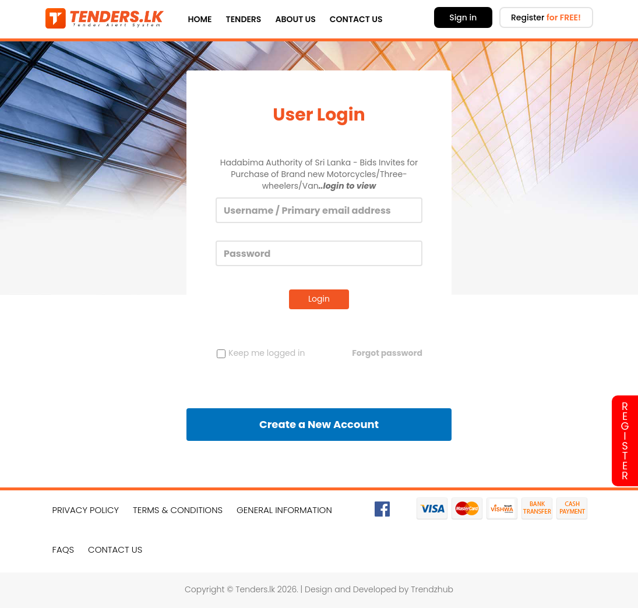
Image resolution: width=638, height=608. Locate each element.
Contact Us (356, 19)
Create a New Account (319, 424)
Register (546, 17)
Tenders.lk (255, 589)
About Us (295, 19)
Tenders (244, 19)
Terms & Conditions (178, 510)
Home (200, 19)
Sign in (463, 17)
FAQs (63, 549)
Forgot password (387, 353)
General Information (284, 510)
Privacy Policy (85, 510)
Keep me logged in (261, 353)
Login (319, 299)
